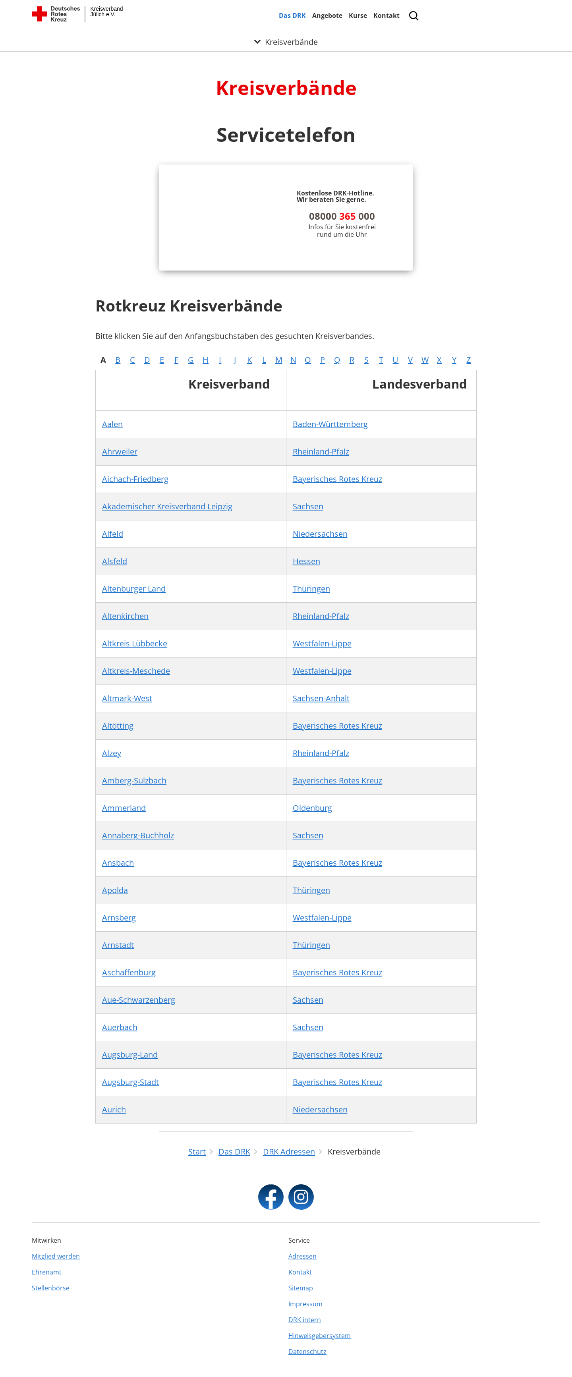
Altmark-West (127, 698)
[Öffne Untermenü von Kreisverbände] (286, 41)
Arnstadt (118, 945)
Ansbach (118, 862)
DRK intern (304, 1319)
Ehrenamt (47, 1272)
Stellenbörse (51, 1288)
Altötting (117, 725)
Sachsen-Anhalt (321, 698)
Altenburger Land (134, 588)
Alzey (111, 753)
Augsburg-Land (130, 1054)
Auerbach (119, 1027)
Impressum (305, 1304)
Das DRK (292, 15)
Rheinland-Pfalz (321, 451)
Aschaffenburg (129, 972)
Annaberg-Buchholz (138, 835)
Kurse (358, 15)
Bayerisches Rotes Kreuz (337, 479)
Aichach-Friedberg (135, 479)
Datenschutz (307, 1351)
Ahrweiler (119, 451)
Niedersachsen (320, 533)
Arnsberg (119, 917)
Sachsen (308, 506)
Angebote (327, 15)
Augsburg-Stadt (130, 1082)
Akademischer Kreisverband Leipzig (167, 506)
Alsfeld (114, 561)
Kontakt (386, 15)
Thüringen (311, 588)
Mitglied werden (56, 1256)
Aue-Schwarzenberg (138, 999)
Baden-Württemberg (330, 424)
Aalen (112, 424)
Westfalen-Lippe (322, 643)
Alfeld (112, 533)
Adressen (302, 1256)
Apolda (115, 890)
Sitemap (300, 1288)
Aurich (114, 1109)
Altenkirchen (125, 616)
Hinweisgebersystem (319, 1335)
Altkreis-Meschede (136, 670)
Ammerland (124, 808)
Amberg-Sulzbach (134, 780)
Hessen (306, 561)
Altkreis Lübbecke (134, 643)
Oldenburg (312, 808)
